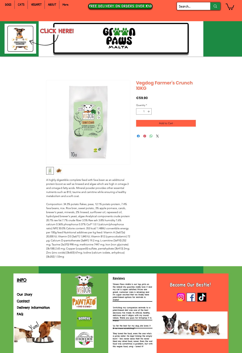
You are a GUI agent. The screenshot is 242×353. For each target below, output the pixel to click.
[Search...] (191, 6)
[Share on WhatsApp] (151, 136)
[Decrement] (139, 111)
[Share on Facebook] (138, 136)
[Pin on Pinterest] (145, 136)
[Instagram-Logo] (180, 297)
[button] (230, 6)
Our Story (24, 294)
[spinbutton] (144, 111)
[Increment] (149, 111)
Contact (23, 301)
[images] (191, 297)
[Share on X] (157, 136)
